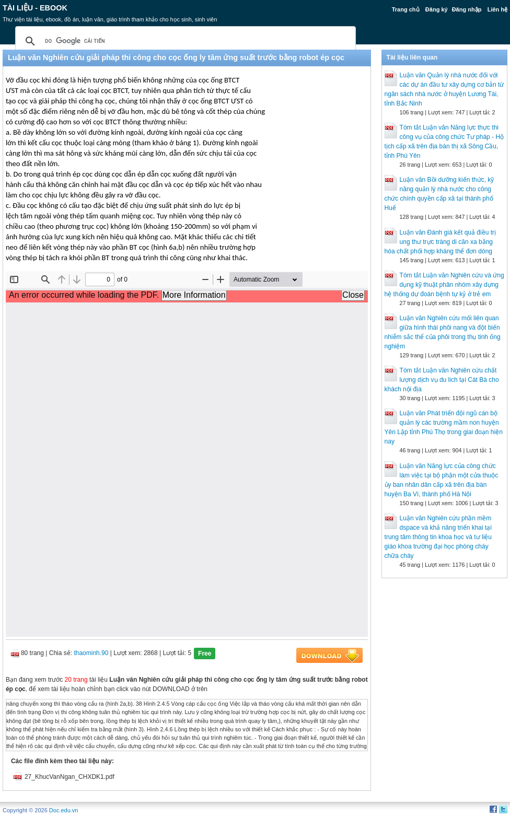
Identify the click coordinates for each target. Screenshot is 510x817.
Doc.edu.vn (63, 810)
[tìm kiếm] (184, 41)
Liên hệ (497, 9)
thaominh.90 (91, 653)
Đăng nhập (467, 9)
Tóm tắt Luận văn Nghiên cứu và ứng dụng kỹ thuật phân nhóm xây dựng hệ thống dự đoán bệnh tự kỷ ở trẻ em (444, 285)
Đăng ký (436, 9)
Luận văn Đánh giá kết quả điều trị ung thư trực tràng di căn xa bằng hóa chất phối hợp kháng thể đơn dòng (440, 242)
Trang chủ (406, 9)
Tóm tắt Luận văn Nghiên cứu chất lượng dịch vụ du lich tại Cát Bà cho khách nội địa (442, 380)
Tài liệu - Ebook (35, 8)
